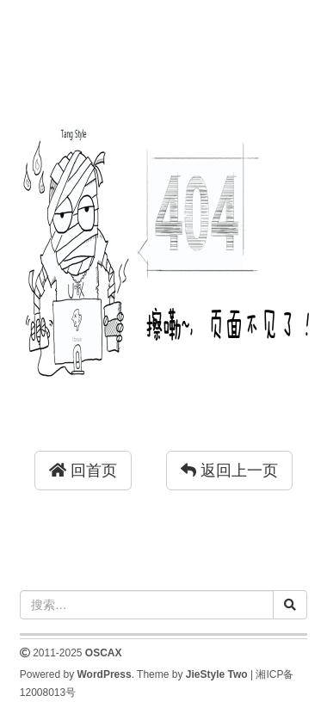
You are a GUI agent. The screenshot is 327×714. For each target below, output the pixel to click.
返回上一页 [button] (229, 470)
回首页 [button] (83, 470)
